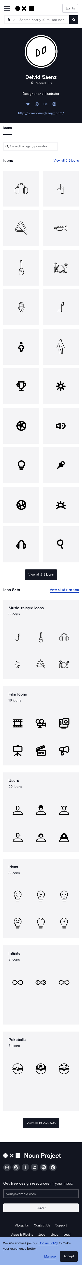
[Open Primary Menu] (7, 8)
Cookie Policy (48, 1243)
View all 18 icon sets (64, 590)
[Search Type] (10, 19)
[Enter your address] (41, 1193)
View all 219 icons (66, 161)
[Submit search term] (73, 19)
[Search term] (43, 19)
